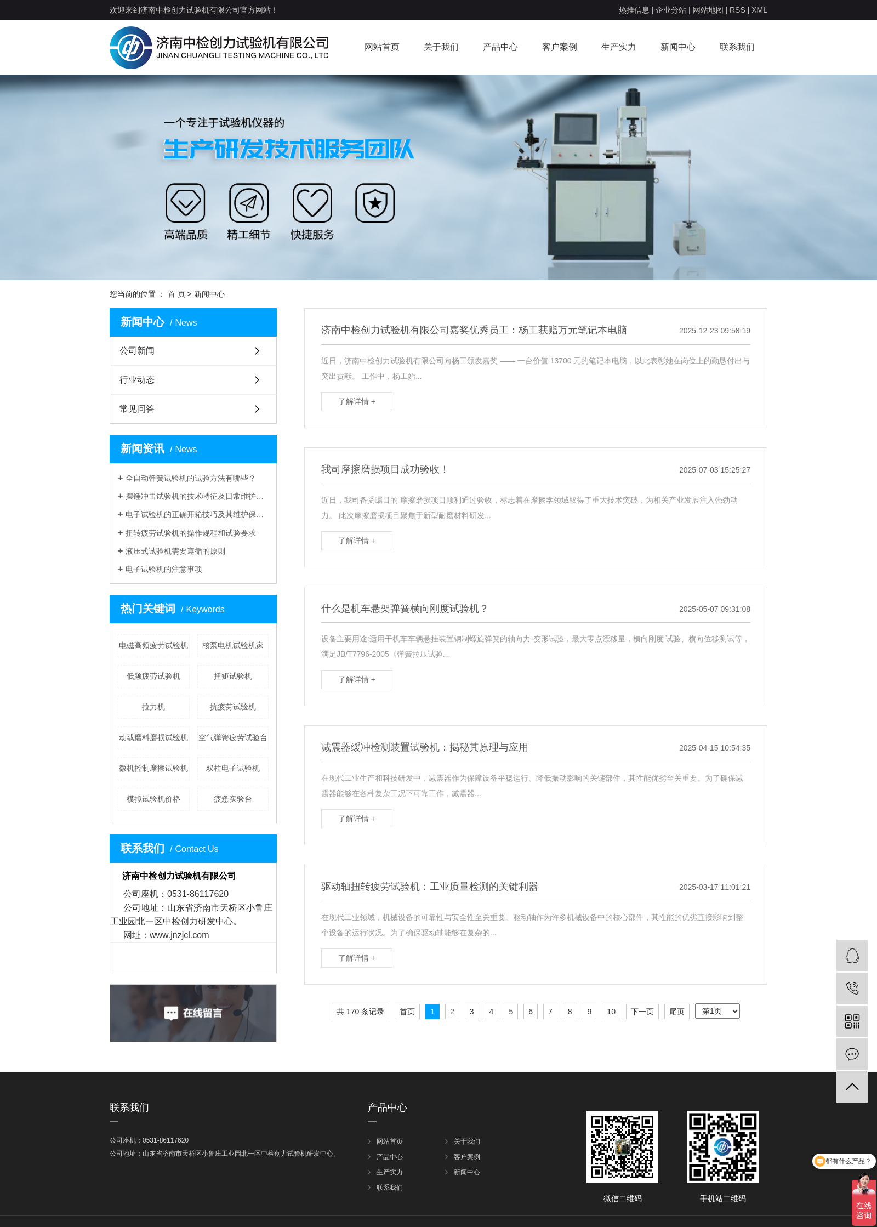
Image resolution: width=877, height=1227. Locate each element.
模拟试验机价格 (153, 798)
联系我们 (737, 47)
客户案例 (559, 47)
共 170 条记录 (360, 1011)
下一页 (642, 1011)
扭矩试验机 (233, 676)
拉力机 (153, 706)
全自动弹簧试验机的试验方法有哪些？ (191, 478)
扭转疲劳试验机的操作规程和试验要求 (191, 533)
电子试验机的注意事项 (164, 569)
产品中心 (500, 47)
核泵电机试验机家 (233, 645)
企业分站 (671, 9)
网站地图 (708, 9)
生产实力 (618, 47)
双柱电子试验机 (233, 768)
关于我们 (441, 47)
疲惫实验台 (233, 798)
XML (759, 9)
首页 (407, 1011)
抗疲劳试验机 (233, 706)
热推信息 (634, 9)
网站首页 (382, 47)
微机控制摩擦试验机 (153, 768)
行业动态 (137, 379)
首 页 (176, 293)
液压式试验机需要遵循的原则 (175, 551)
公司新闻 (137, 350)
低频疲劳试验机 (153, 676)
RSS (737, 9)
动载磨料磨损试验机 (153, 737)
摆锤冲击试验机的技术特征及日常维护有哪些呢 (197, 496)
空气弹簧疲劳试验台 (232, 737)
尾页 (677, 1011)
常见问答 (137, 408)
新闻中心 (678, 47)
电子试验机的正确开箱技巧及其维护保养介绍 (197, 514)
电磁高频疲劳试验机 (153, 645)
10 (611, 1011)
